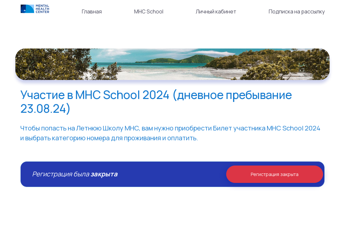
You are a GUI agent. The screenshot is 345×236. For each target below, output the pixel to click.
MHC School (148, 11)
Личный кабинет (216, 11)
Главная (92, 11)
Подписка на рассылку (297, 11)
